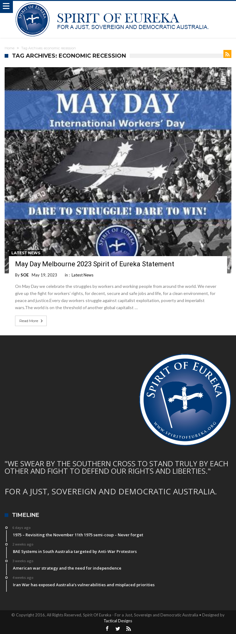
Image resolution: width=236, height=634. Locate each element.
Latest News (25, 253)
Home (9, 48)
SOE (25, 274)
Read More (31, 321)
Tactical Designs (118, 620)
